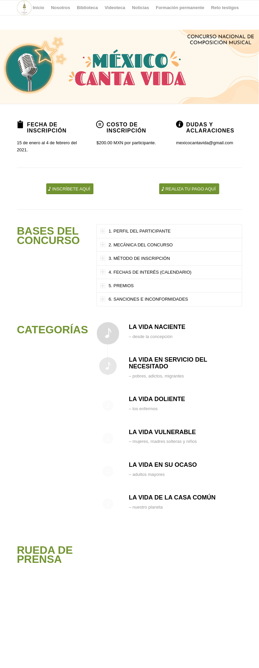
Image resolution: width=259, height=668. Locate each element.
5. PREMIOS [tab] (117, 285)
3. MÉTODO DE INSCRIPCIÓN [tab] (135, 258)
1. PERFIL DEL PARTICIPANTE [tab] (135, 231)
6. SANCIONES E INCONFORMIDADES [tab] (144, 299)
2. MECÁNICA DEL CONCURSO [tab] (136, 244)
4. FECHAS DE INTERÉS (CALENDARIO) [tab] (146, 271)
